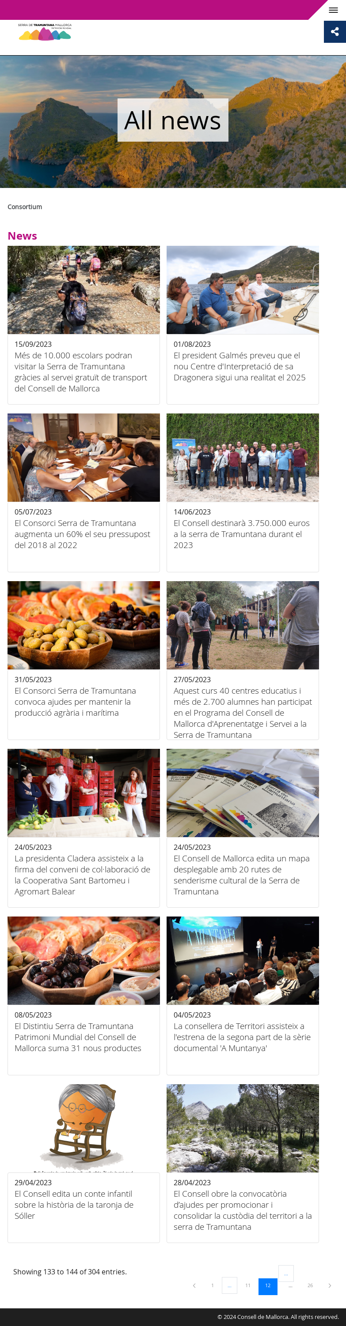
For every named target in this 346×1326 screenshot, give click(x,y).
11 (251, 1284)
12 (271, 1284)
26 (313, 1284)
